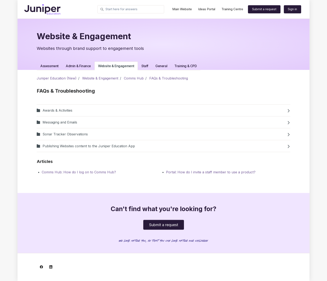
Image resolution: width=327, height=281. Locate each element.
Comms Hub (134, 78)
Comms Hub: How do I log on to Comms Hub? (79, 172)
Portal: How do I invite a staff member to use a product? (210, 172)
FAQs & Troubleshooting (168, 78)
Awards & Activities (163, 110)
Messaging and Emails (163, 122)
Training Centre (232, 9)
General (161, 66)
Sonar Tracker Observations (163, 134)
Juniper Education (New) (57, 78)
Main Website (182, 9)
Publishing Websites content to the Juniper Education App (163, 146)
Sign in (292, 9)
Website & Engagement (116, 66)
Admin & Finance (78, 66)
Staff (144, 66)
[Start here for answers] (130, 9)
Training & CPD (185, 66)
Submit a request (264, 9)
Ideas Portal (206, 9)
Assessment (49, 66)
